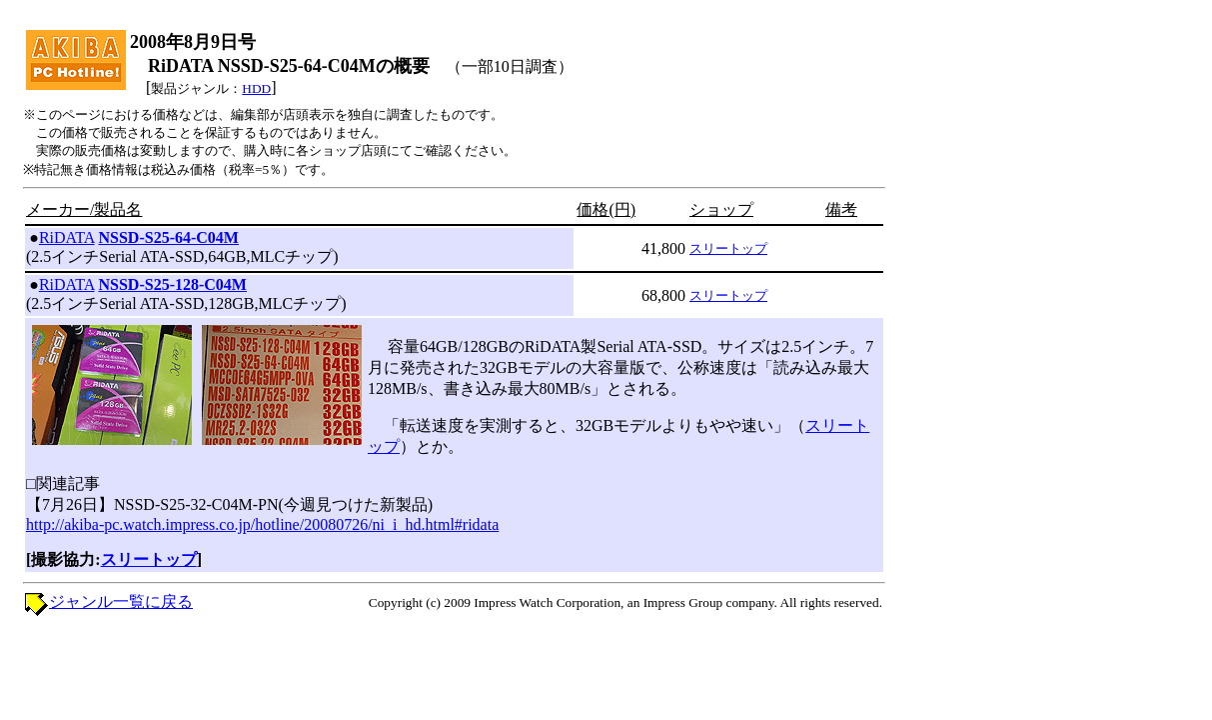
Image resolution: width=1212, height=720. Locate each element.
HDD (256, 88)
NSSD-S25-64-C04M (169, 237)
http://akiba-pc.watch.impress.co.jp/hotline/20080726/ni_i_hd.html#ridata (262, 524)
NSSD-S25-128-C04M (173, 284)
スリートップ (728, 248)
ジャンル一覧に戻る (121, 601)
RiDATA (67, 237)
